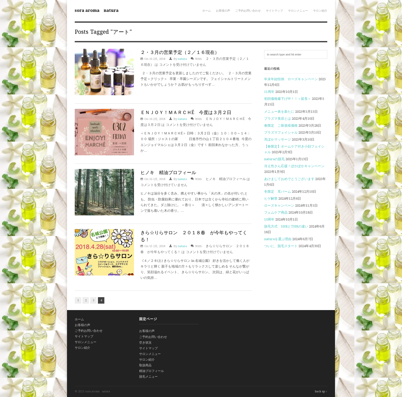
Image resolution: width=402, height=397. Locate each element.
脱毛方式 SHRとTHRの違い (286, 226)
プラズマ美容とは (277, 118)
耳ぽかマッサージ (277, 139)
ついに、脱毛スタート (281, 246)
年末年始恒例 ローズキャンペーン (291, 79)
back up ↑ (321, 391)
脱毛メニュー (148, 376)
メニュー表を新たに (279, 112)
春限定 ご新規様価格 (281, 125)
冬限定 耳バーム (277, 191)
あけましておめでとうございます (289, 179)
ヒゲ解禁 (271, 198)
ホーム (206, 10)
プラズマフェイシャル (281, 132)
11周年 (269, 92)
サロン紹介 (320, 10)
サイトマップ (274, 10)
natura (182, 59)
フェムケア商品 (276, 212)
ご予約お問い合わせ (248, 10)
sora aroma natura (97, 10)
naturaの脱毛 (274, 159)
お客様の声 (223, 10)
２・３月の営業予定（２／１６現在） (179, 52)
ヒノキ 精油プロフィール (168, 172)
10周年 (269, 219)
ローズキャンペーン (279, 205)
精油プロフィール (151, 371)
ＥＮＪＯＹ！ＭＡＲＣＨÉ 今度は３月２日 (185, 112)
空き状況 (145, 342)
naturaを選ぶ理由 (277, 239)
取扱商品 (145, 365)
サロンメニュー (298, 10)
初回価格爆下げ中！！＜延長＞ (287, 99)
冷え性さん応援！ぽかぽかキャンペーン (294, 166)
